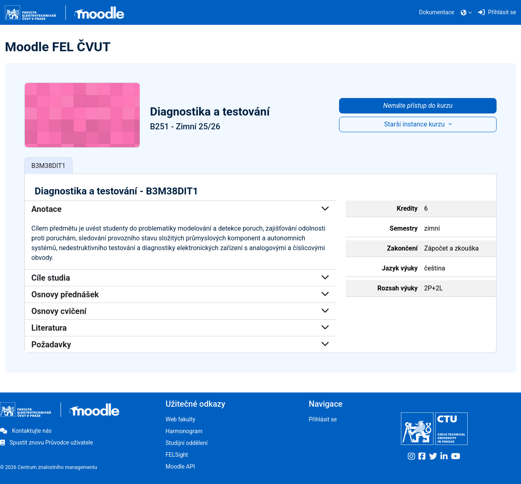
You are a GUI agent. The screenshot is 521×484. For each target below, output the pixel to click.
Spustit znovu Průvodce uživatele (46, 442)
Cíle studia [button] (180, 278)
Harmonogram (184, 431)
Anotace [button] (180, 209)
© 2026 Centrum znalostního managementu (48, 467)
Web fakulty (180, 419)
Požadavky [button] (180, 345)
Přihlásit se (323, 419)
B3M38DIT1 (48, 166)
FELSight (177, 454)
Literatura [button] (180, 328)
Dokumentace (436, 12)
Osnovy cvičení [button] (180, 311)
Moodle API (180, 466)
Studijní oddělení (187, 443)
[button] (466, 12)
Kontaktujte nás (26, 430)
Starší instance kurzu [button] (415, 124)
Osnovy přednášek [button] (180, 295)
